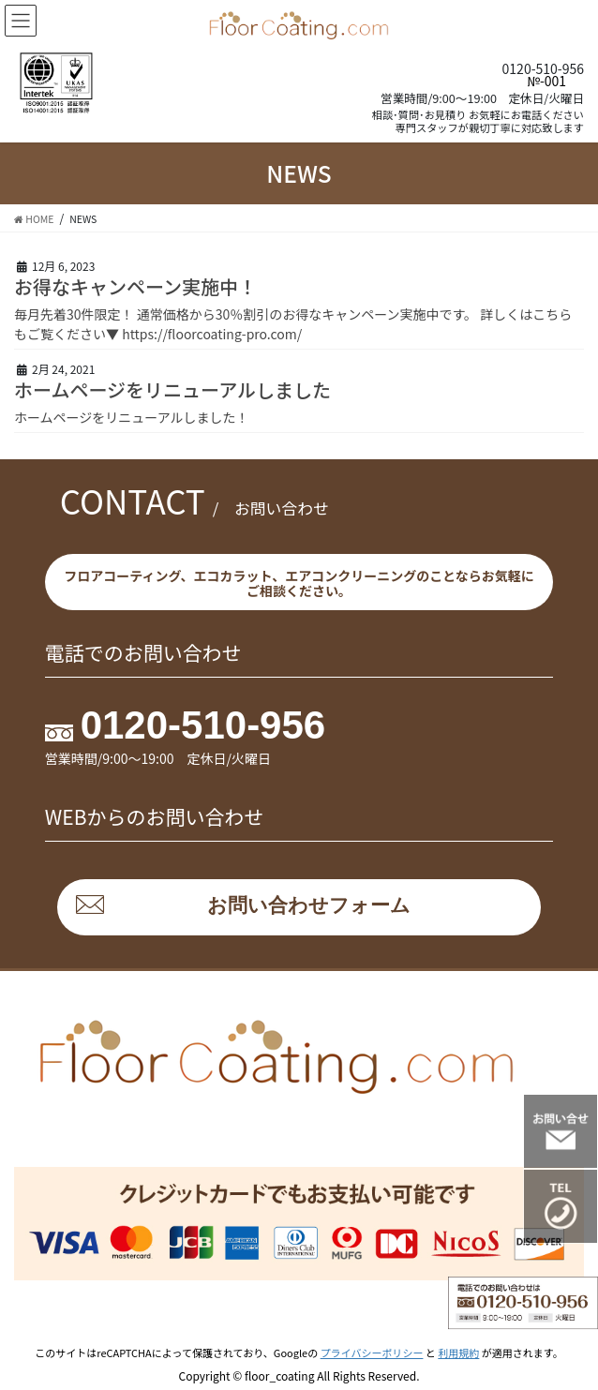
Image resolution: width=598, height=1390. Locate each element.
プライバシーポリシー (372, 1352)
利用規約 (458, 1352)
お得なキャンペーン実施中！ (135, 286)
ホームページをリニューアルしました (172, 389)
